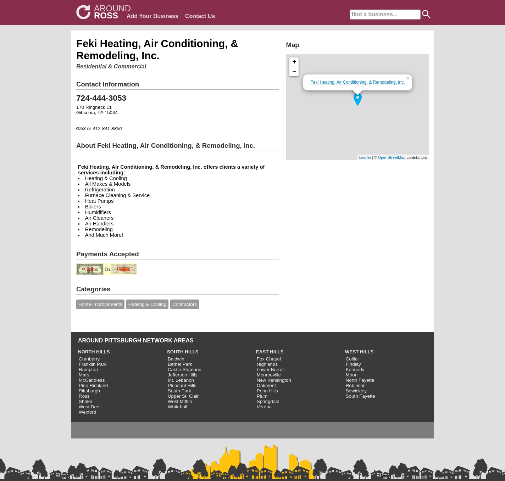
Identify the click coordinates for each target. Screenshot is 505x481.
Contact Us (200, 16)
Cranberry (89, 359)
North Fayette (360, 380)
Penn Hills (267, 390)
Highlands (267, 364)
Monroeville (269, 374)
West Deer (90, 406)
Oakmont (266, 385)
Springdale (268, 401)
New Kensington (274, 380)
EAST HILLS (270, 351)
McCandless (92, 380)
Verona (264, 406)
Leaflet (365, 157)
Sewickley (356, 390)
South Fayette (360, 396)
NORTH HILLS (94, 351)
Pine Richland (93, 385)
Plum (262, 396)
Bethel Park (180, 364)
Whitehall (177, 406)
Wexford (87, 412)
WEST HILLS (359, 351)
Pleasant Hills (182, 385)
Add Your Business (152, 16)
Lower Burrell (271, 369)
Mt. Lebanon (181, 380)
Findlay (353, 364)
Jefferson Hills (182, 374)
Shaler (86, 401)
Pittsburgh (89, 390)
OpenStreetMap (392, 157)
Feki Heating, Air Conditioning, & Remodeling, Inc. (357, 82)
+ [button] (294, 62)
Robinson (356, 385)
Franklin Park (93, 364)
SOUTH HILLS (183, 351)
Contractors (184, 304)
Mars (84, 374)
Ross (84, 396)
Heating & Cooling (147, 304)
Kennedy (355, 369)
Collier (352, 359)
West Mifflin (180, 401)
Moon (351, 374)
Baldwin (176, 359)
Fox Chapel (269, 359)
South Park (179, 390)
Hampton (88, 369)
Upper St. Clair (183, 396)
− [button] (294, 71)
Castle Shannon (184, 369)
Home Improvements (100, 304)
